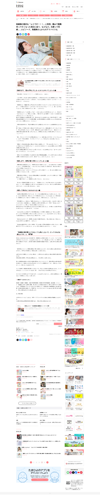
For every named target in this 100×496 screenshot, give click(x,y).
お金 (67, 88)
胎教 (67, 76)
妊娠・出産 (68, 6)
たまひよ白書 (69, 157)
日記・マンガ (69, 106)
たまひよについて (70, 116)
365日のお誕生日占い (70, 125)
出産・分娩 (68, 55)
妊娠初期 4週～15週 (70, 48)
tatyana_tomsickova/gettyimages (22, 66)
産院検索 (68, 130)
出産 (27, 18)
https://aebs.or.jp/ (73, 485)
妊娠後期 (68, 70)
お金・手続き (32, 11)
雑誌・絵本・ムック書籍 (71, 118)
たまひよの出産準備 (70, 155)
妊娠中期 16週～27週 (70, 50)
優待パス (76, 11)
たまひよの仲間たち (70, 153)
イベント (68, 99)
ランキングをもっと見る (27, 403)
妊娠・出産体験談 (30, 335)
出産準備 (54, 11)
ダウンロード (40, 479)
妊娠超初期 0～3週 (70, 46)
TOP (62, 6)
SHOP (53, 3)
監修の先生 (68, 148)
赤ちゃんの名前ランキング (71, 134)
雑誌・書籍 (22, 15)
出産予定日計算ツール (70, 127)
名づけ (42, 11)
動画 (67, 111)
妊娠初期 (68, 65)
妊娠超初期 (68, 63)
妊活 (82, 6)
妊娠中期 (68, 67)
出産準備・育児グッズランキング (73, 136)
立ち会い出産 (20, 224)
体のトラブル (69, 72)
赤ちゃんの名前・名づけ (71, 97)
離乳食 (64, 11)
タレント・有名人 (70, 109)
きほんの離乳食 (69, 146)
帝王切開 (44, 155)
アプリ (33, 15)
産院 (20, 284)
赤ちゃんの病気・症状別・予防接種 (73, 143)
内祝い (58, 3)
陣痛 (26, 105)
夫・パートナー (37, 335)
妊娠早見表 (20, 11)
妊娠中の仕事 (69, 93)
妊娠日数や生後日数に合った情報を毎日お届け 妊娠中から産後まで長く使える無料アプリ (39, 476)
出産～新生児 (69, 86)
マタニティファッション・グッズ (73, 95)
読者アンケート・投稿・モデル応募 (73, 123)
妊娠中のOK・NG (69, 132)
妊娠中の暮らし (69, 74)
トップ (17, 18)
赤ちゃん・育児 (75, 6)
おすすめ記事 (23, 335)
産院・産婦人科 (69, 79)
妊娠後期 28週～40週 (70, 52)
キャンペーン (55, 15)
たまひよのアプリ (70, 150)
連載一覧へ (78, 368)
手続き (67, 90)
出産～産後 (68, 83)
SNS (44, 15)
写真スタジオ (67, 15)
